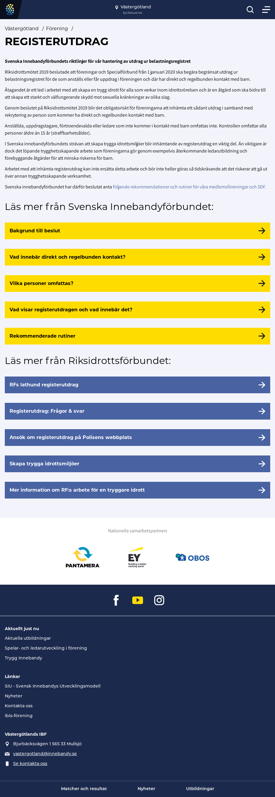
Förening (57, 28)
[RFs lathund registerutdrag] (137, 385)
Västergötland (22, 28)
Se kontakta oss (30, 764)
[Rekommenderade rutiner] (137, 336)
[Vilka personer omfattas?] (137, 283)
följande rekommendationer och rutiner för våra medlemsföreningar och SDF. (189, 187)
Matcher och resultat (84, 789)
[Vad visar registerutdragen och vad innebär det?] (137, 309)
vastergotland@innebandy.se (45, 754)
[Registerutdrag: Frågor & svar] (137, 411)
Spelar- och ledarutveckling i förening (46, 648)
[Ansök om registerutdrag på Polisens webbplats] (137, 437)
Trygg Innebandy (23, 658)
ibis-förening (19, 716)
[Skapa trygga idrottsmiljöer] (137, 463)
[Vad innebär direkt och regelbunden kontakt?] (137, 257)
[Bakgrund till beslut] (137, 231)
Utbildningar (200, 789)
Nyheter (13, 696)
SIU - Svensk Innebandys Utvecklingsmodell (53, 686)
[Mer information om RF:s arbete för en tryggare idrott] (137, 490)
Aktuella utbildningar (28, 638)
